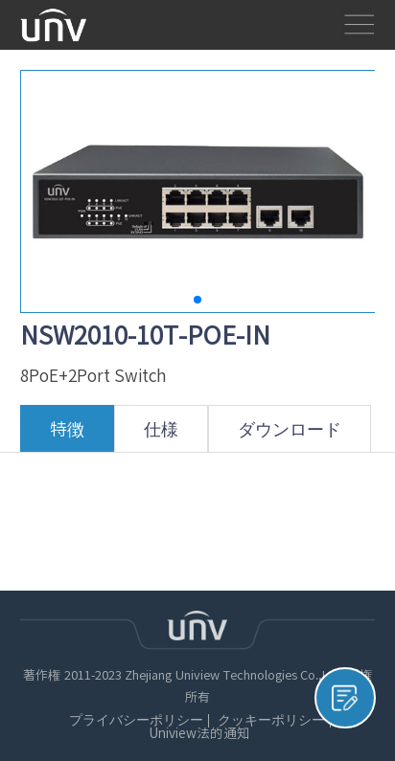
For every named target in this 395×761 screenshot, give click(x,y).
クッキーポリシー (271, 720)
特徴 (67, 436)
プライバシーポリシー (136, 720)
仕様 (161, 436)
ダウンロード (289, 436)
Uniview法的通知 (199, 733)
